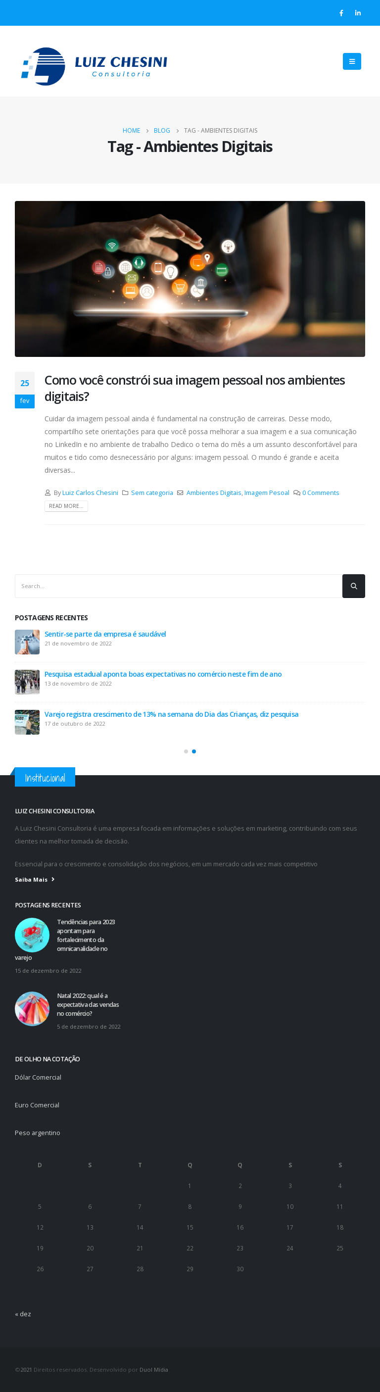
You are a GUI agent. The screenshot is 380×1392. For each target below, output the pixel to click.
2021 (26, 1369)
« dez (23, 1314)
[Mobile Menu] (352, 61)
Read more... (66, 505)
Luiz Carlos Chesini (90, 493)
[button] (186, 751)
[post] (27, 642)
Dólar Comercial (38, 1077)
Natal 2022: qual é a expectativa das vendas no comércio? (88, 1005)
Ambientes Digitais (214, 493)
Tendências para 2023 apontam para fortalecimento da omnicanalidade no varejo (65, 940)
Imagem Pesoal (266, 493)
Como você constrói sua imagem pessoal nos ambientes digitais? (195, 387)
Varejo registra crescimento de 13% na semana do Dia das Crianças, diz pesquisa (171, 714)
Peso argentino (37, 1133)
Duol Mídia (154, 1369)
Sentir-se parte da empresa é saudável (105, 634)
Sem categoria (152, 493)
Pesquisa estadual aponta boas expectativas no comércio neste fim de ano (163, 674)
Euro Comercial (37, 1105)
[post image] (190, 279)
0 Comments (320, 493)
